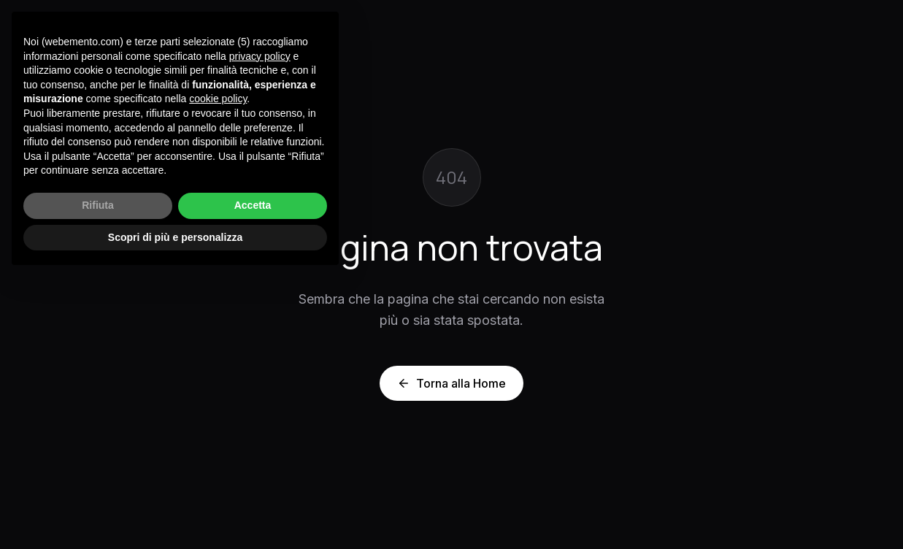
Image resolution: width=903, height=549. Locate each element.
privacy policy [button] (260, 56)
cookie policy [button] (218, 98)
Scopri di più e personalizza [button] (175, 237)
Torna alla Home (451, 383)
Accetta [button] (253, 205)
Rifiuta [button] (98, 205)
